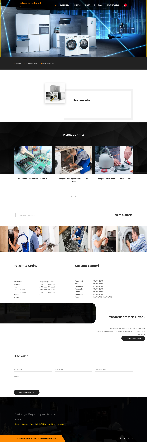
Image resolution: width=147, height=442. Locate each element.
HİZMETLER (77, 5)
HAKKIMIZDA (64, 5)
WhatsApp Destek (32, 63)
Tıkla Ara (18, 63)
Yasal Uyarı (52, 424)
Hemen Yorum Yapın (133, 338)
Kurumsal (25, 424)
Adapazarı (18, 419)
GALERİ (87, 5)
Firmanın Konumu (48, 63)
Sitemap (60, 424)
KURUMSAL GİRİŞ (113, 5)
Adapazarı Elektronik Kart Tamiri (32, 179)
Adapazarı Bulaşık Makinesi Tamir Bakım (74, 180)
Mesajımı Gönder (26, 392)
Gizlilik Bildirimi (41, 424)
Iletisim (17, 424)
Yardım (32, 424)
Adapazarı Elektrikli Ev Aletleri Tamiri (114, 180)
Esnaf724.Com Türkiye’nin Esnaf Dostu (43, 438)
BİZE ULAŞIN (98, 5)
